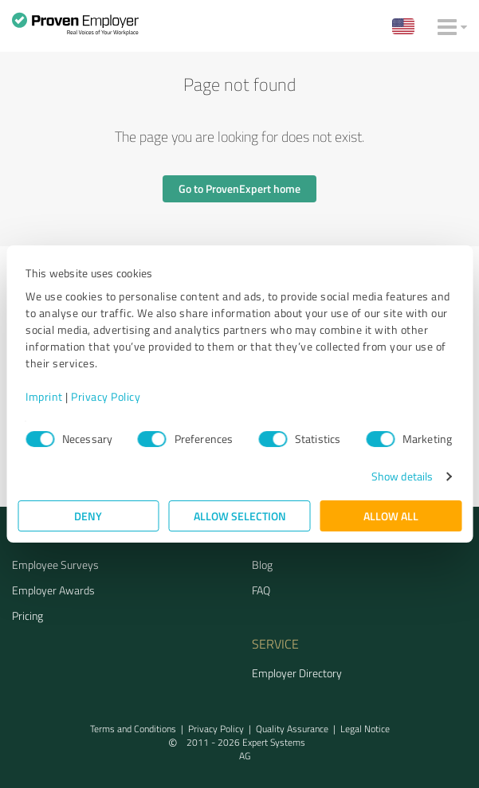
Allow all (390, 515)
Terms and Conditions (133, 728)
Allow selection (240, 515)
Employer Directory (297, 672)
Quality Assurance (292, 728)
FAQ (261, 590)
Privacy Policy (105, 396)
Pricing (27, 615)
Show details (402, 476)
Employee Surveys (55, 564)
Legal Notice (365, 728)
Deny (88, 515)
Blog (262, 564)
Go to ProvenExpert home (239, 188)
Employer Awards (53, 590)
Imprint (44, 396)
